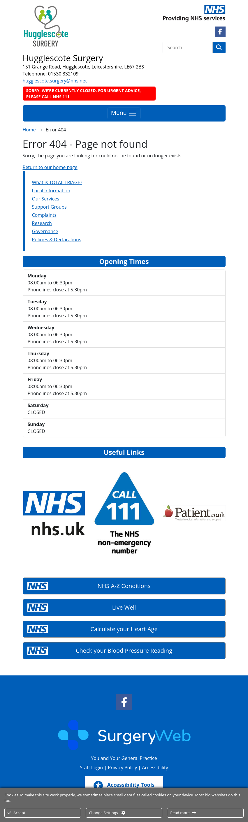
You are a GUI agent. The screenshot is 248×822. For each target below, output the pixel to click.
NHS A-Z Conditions (124, 586)
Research (42, 223)
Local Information (51, 190)
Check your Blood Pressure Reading (124, 650)
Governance (45, 231)
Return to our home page (50, 167)
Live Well (124, 607)
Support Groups (49, 207)
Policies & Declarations (56, 239)
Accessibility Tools (124, 785)
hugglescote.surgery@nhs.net (55, 81)
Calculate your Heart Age (123, 629)
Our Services (45, 199)
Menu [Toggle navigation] (124, 113)
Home (29, 129)
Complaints (44, 215)
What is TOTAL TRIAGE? (57, 182)
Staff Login (91, 767)
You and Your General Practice (124, 758)
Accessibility (155, 767)
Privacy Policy (122, 767)
